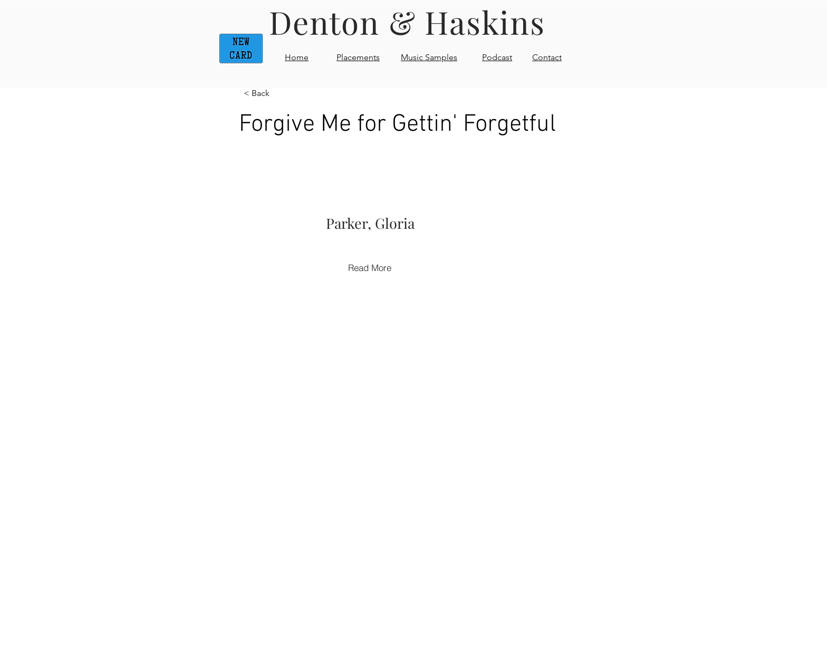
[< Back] (278, 93)
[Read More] (369, 267)
